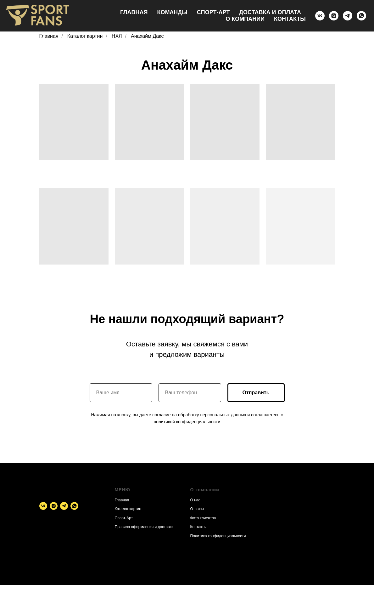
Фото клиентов (203, 518)
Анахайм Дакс (147, 36)
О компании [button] (245, 19)
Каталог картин (85, 36)
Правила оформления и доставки (144, 527)
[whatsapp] (361, 15)
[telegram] (347, 15)
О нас (195, 500)
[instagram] (333, 15)
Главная (134, 12)
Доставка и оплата (270, 12)
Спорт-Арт (213, 12)
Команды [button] (172, 12)
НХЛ (117, 36)
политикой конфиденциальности (187, 421)
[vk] (320, 15)
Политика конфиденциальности (218, 536)
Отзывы (197, 509)
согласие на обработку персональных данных (199, 414)
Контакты (290, 19)
